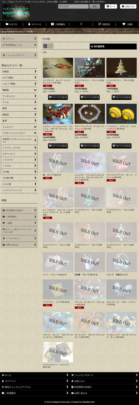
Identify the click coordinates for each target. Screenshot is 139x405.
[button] (81, 24)
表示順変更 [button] (97, 46)
